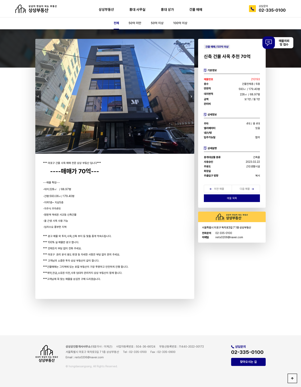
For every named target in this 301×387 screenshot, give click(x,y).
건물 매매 (195, 9)
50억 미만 (135, 23)
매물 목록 (232, 198)
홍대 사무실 (137, 9)
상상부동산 (106, 9)
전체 (116, 23)
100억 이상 (180, 23)
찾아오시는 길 (248, 362)
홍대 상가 (167, 9)
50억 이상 (157, 23)
